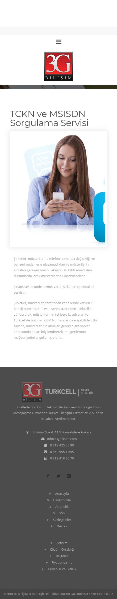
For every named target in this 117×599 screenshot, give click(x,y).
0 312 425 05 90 (62, 445)
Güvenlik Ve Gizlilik (62, 569)
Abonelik (62, 506)
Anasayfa (62, 493)
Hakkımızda (62, 500)
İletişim (62, 543)
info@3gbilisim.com (62, 438)
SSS (61, 513)
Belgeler (62, 556)
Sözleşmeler (62, 519)
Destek (62, 526)
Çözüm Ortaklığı (62, 549)
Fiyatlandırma (62, 562)
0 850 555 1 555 (62, 451)
